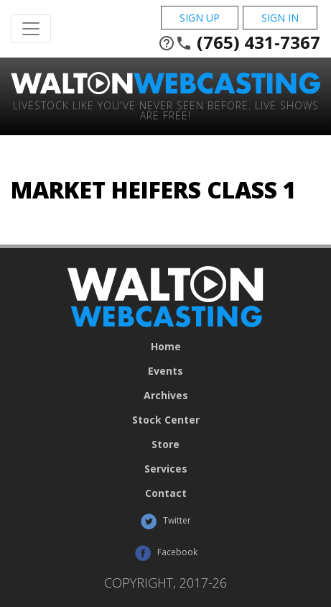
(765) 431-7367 (239, 42)
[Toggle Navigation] (31, 28)
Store (165, 444)
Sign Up (200, 17)
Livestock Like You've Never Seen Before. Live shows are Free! (166, 110)
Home (166, 347)
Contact (166, 493)
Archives (166, 396)
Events (165, 371)
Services (165, 469)
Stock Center (166, 420)
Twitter (165, 521)
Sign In (280, 17)
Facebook (165, 553)
